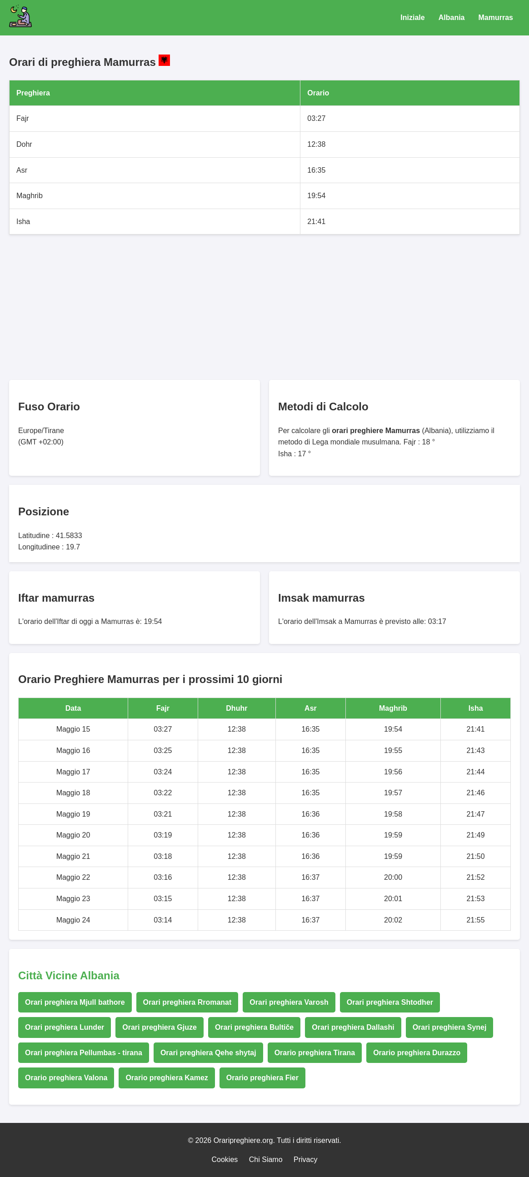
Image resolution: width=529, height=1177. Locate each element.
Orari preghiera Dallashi (353, 1027)
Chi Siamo (266, 1159)
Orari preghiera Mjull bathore (75, 1002)
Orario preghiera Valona (66, 1078)
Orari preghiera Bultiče (254, 1027)
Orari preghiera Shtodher (390, 1002)
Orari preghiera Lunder (64, 1027)
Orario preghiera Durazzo (416, 1053)
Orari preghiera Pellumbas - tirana (83, 1053)
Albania (452, 17)
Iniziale (412, 17)
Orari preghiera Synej (450, 1027)
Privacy (305, 1159)
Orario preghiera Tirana (314, 1053)
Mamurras (496, 17)
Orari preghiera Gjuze (159, 1027)
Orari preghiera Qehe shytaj (208, 1053)
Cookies (225, 1159)
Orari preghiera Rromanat (187, 1002)
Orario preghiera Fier (262, 1078)
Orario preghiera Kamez (166, 1078)
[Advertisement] (264, 307)
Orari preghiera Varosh (289, 1002)
